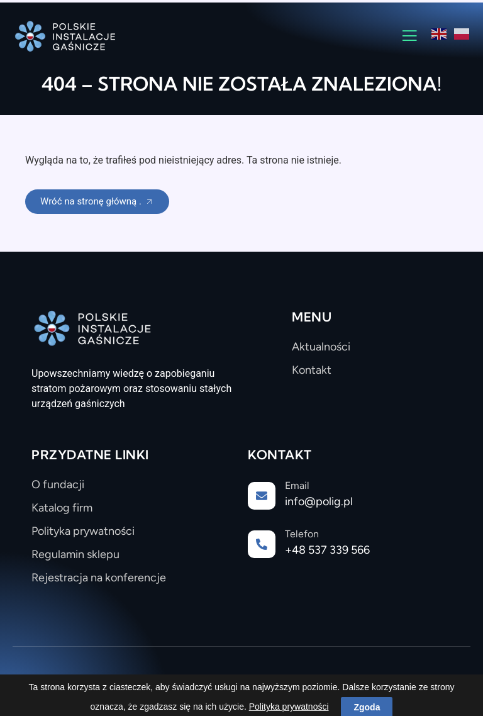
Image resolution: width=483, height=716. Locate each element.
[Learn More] (350, 498)
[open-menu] (409, 37)
